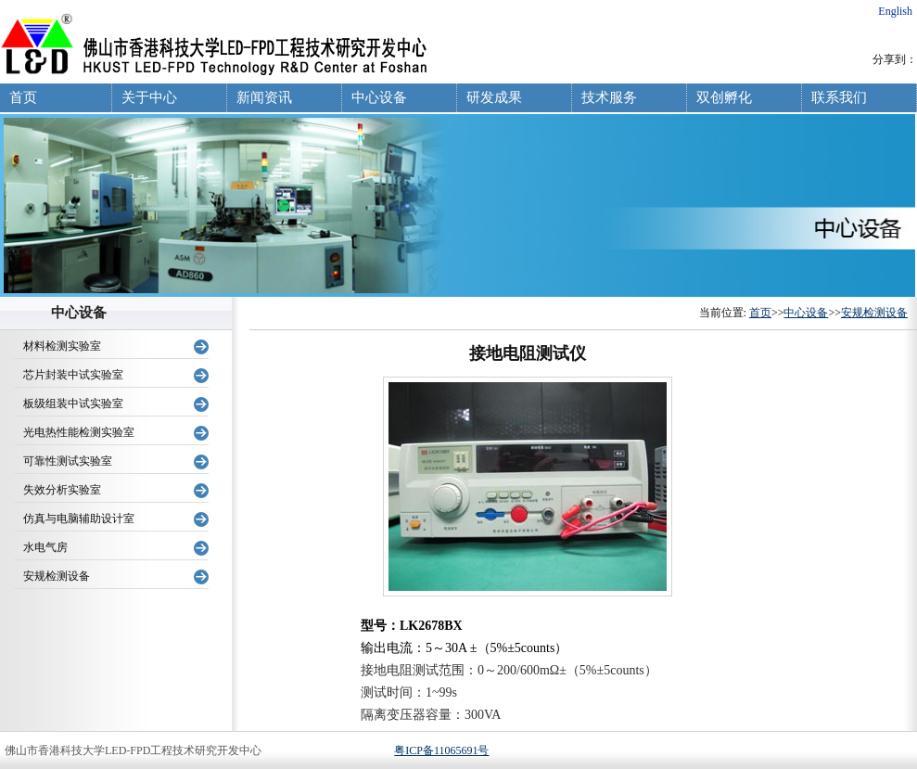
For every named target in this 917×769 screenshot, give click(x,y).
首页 (23, 97)
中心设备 (379, 97)
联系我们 (839, 97)
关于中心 (149, 97)
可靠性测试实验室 (67, 461)
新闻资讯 (264, 97)
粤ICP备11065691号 (441, 750)
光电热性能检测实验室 (78, 432)
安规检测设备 (56, 576)
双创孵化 (724, 97)
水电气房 (45, 547)
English (895, 11)
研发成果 (494, 97)
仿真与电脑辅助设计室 (78, 518)
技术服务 (609, 97)
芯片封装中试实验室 (73, 374)
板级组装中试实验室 (73, 403)
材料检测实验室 (62, 346)
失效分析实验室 (62, 489)
